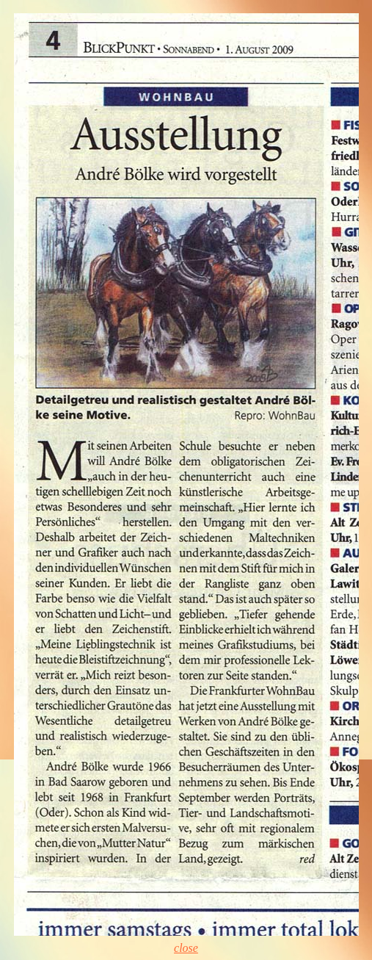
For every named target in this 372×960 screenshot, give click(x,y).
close (186, 948)
